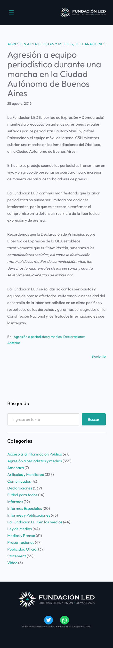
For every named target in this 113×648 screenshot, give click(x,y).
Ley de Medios (19, 528)
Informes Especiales (24, 508)
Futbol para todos (22, 494)
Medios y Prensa (21, 535)
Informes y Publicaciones (28, 515)
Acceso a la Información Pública (34, 454)
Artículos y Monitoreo (25, 474)
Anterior (13, 342)
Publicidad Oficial (22, 549)
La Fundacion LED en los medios (34, 522)
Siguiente (98, 356)
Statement (16, 555)
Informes (15, 501)
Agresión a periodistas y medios (40, 43)
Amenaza (15, 467)
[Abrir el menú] (11, 13)
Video (12, 562)
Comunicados (19, 481)
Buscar (94, 419)
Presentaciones (20, 542)
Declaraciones (89, 43)
